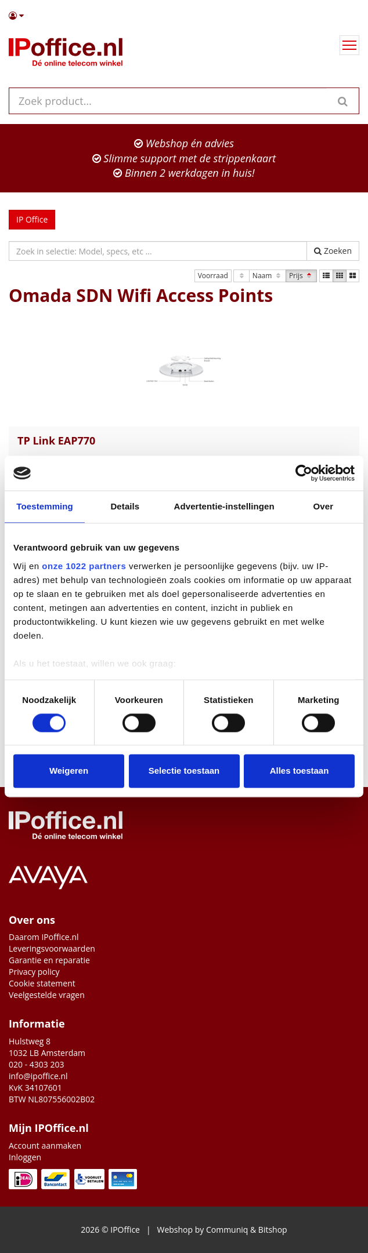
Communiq (227, 1229)
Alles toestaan (299, 771)
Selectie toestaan (184, 771)
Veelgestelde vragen (47, 994)
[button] (184, 15)
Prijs (301, 276)
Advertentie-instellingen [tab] (224, 506)
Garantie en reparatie (49, 960)
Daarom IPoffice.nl (44, 936)
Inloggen (25, 1157)
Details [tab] (124, 506)
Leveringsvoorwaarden (52, 948)
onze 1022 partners (84, 566)
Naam (267, 276)
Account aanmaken (45, 1145)
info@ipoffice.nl (38, 1075)
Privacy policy (34, 971)
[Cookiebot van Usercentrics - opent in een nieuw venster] (304, 473)
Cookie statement (42, 983)
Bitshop (272, 1229)
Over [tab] (323, 506)
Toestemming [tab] (44, 506)
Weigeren (68, 771)
